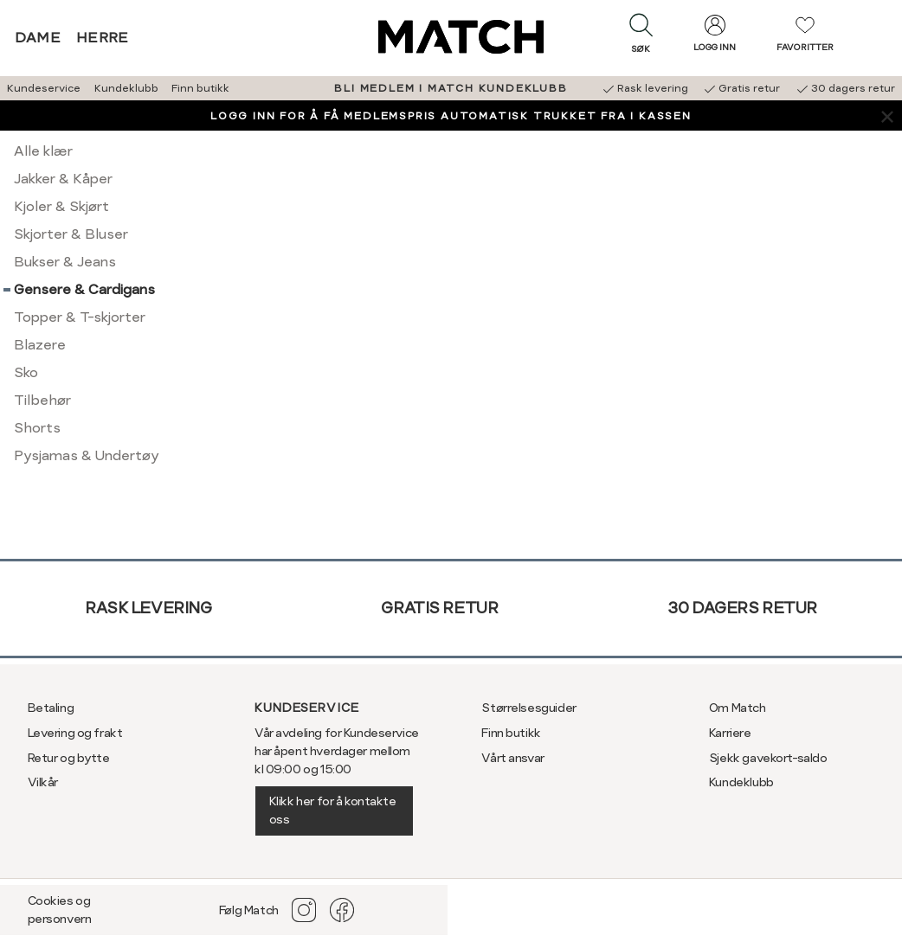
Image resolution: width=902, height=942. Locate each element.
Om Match (737, 707)
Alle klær (43, 151)
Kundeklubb (126, 88)
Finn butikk (200, 88)
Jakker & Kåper (63, 179)
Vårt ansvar (512, 758)
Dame (38, 38)
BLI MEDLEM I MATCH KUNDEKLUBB (450, 88)
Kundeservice (44, 88)
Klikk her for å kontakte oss (332, 810)
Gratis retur (439, 608)
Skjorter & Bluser (71, 234)
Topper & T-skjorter (79, 317)
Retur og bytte (69, 758)
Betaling (51, 707)
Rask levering (148, 608)
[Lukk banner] (887, 115)
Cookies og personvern (60, 909)
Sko (26, 372)
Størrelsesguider (528, 707)
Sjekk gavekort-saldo (768, 758)
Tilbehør (42, 400)
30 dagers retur (742, 608)
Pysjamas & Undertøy (86, 455)
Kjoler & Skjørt (61, 206)
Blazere (40, 345)
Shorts (37, 428)
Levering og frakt (75, 732)
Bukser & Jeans (65, 262)
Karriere (730, 732)
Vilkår (43, 782)
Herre (102, 38)
